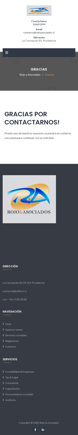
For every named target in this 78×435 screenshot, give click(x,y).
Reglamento (12, 340)
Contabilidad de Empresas (19, 371)
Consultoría (11, 382)
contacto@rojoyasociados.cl (39, 32)
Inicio (8, 323)
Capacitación (12, 388)
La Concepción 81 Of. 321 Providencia (24, 282)
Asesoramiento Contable (19, 394)
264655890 (39, 24)
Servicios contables (16, 335)
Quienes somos (14, 329)
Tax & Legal (11, 377)
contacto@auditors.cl (14, 291)
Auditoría (10, 399)
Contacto (10, 346)
